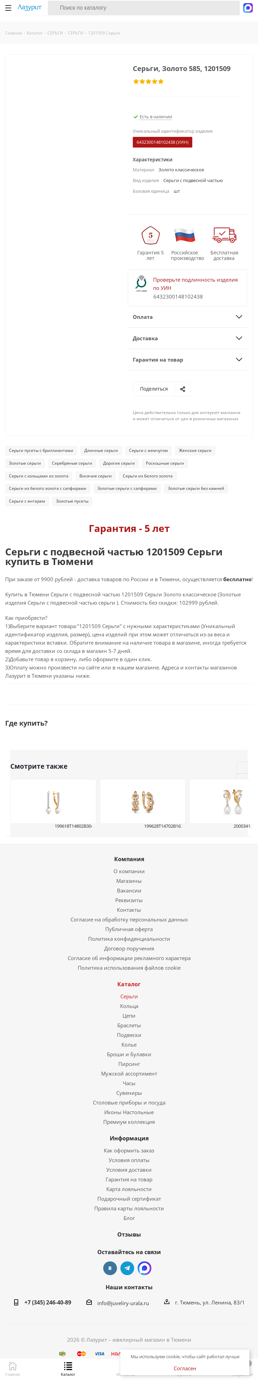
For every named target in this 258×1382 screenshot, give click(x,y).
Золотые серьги (25, 463)
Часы (129, 1083)
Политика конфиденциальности (129, 938)
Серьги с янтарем (27, 501)
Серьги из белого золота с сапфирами (47, 488)
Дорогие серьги (119, 463)
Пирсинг (129, 1063)
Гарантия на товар (129, 1179)
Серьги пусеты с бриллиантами (41, 450)
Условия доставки (129, 1169)
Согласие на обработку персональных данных (129, 919)
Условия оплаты (129, 1160)
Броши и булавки (129, 1054)
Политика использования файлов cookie (129, 967)
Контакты (129, 909)
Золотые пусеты (72, 501)
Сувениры (129, 1092)
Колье (129, 1044)
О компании (129, 871)
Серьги (129, 996)
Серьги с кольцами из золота (38, 476)
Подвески (129, 1034)
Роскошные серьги (165, 463)
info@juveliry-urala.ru (123, 1303)
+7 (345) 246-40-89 (47, 1302)
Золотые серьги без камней (196, 488)
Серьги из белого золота (148, 476)
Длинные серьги (101, 450)
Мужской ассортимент (129, 1073)
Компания (129, 859)
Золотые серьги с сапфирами (127, 488)
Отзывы (129, 1234)
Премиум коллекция (129, 1121)
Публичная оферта (129, 929)
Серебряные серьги (72, 463)
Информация (129, 1138)
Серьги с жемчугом (148, 450)
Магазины (129, 880)
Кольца (129, 1005)
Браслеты (129, 1025)
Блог (129, 1217)
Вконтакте (110, 1268)
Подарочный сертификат (129, 1198)
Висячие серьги (95, 476)
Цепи (129, 1015)
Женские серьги (195, 450)
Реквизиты (129, 900)
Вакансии (129, 890)
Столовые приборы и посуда (129, 1102)
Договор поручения (129, 948)
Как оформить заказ (129, 1150)
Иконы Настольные (129, 1112)
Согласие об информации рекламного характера (129, 958)
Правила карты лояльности (129, 1208)
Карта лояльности (129, 1189)
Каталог (129, 984)
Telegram (127, 1268)
